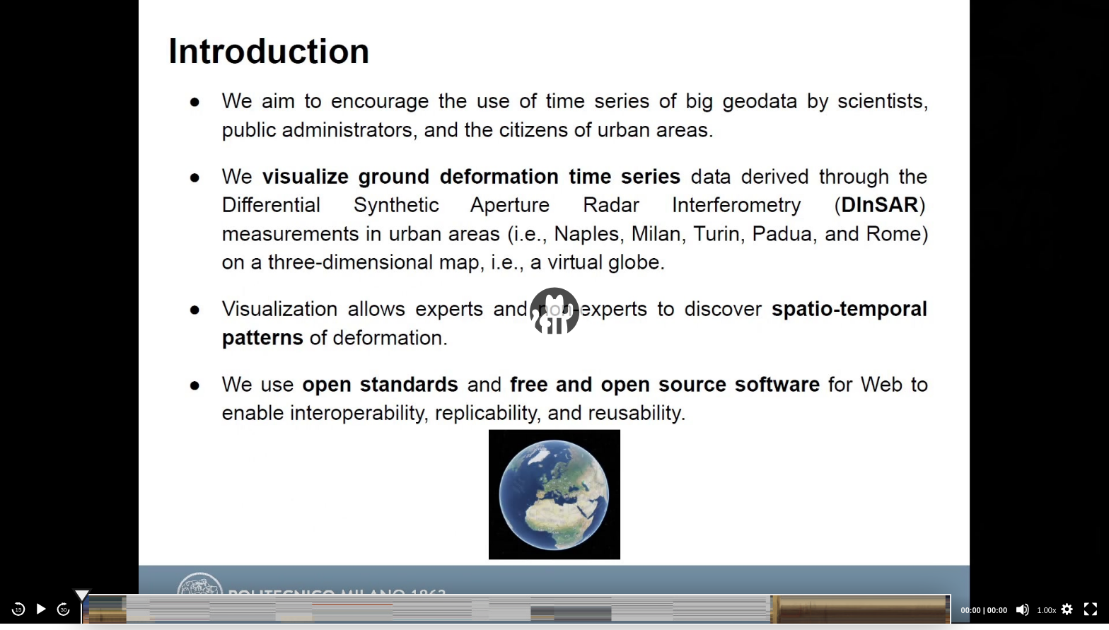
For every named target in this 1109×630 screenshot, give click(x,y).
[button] (554, 311)
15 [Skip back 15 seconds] (19, 610)
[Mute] (1023, 609)
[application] (554, 312)
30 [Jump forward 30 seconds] (64, 610)
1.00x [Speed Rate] (1047, 610)
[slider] (516, 609)
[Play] (41, 609)
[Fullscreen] (1091, 609)
